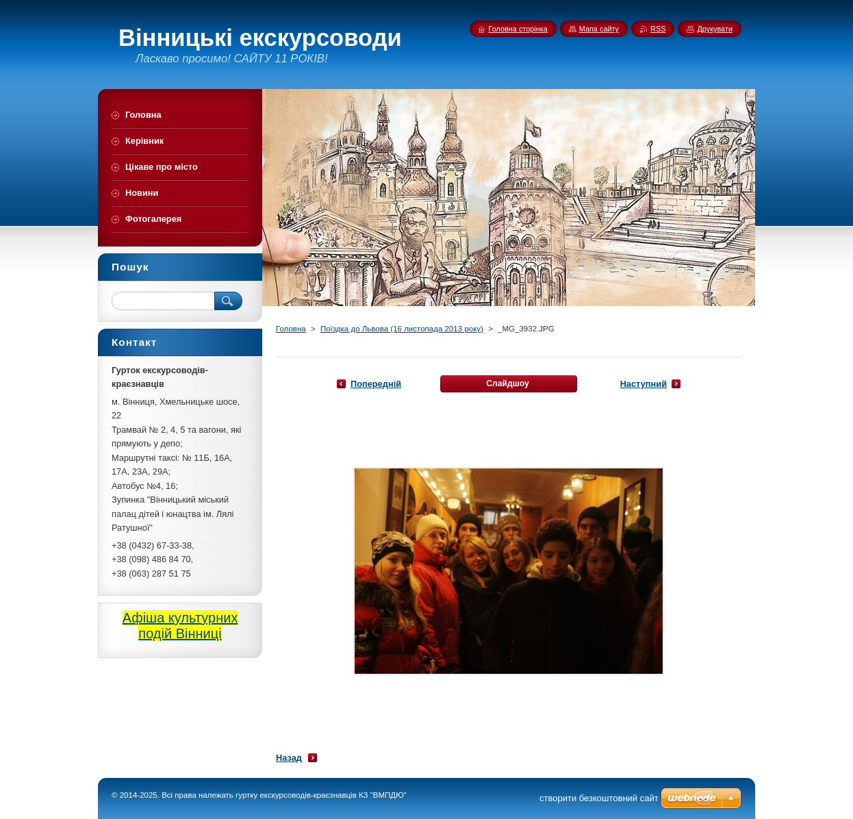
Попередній (376, 384)
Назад (289, 758)
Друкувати (715, 29)
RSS (657, 29)
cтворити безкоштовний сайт (599, 798)
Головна (291, 329)
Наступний (643, 384)
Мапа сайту (599, 29)
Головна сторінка (518, 29)
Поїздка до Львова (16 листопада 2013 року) (401, 329)
